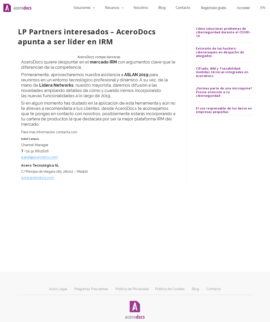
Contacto (188, 7)
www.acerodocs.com (37, 177)
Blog (169, 7)
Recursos (125, 7)
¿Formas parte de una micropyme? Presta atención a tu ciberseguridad (224, 91)
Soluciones (96, 7)
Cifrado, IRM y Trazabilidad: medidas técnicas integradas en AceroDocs (222, 71)
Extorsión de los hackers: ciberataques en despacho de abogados (220, 51)
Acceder (247, 7)
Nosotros (150, 7)
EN (264, 7)
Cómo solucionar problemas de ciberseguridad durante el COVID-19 (223, 31)
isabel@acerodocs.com (39, 157)
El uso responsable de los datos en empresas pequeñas (224, 109)
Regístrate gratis (218, 7)
